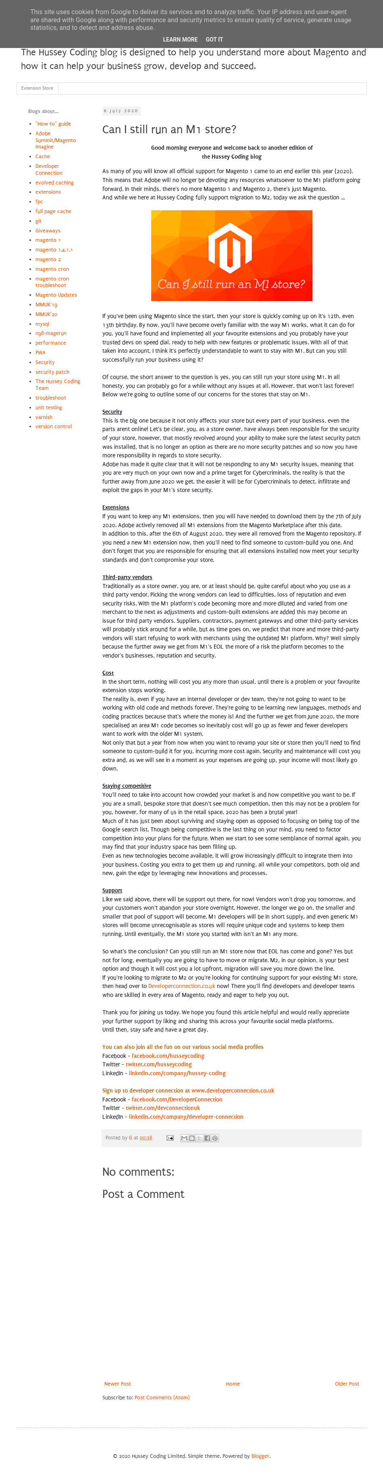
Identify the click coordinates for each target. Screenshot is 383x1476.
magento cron (52, 269)
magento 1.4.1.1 (54, 250)
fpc (39, 202)
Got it (214, 39)
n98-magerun (51, 333)
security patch (52, 372)
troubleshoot (50, 398)
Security (45, 362)
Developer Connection (48, 169)
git (38, 221)
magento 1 (48, 240)
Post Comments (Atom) (162, 1397)
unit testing (48, 407)
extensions (48, 192)
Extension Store (37, 88)
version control (53, 426)
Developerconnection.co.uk (181, 986)
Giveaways (47, 231)
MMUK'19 (46, 304)
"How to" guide (53, 124)
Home (233, 1384)
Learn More (180, 39)
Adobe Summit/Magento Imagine (55, 140)
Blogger (260, 1456)
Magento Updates (56, 295)
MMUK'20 (46, 314)
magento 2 (48, 259)
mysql (42, 324)
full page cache (53, 211)
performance (50, 343)
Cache (42, 156)
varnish (43, 417)
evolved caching (54, 183)
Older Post (347, 1384)
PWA (40, 353)
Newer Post (117, 1384)
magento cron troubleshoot (52, 282)
